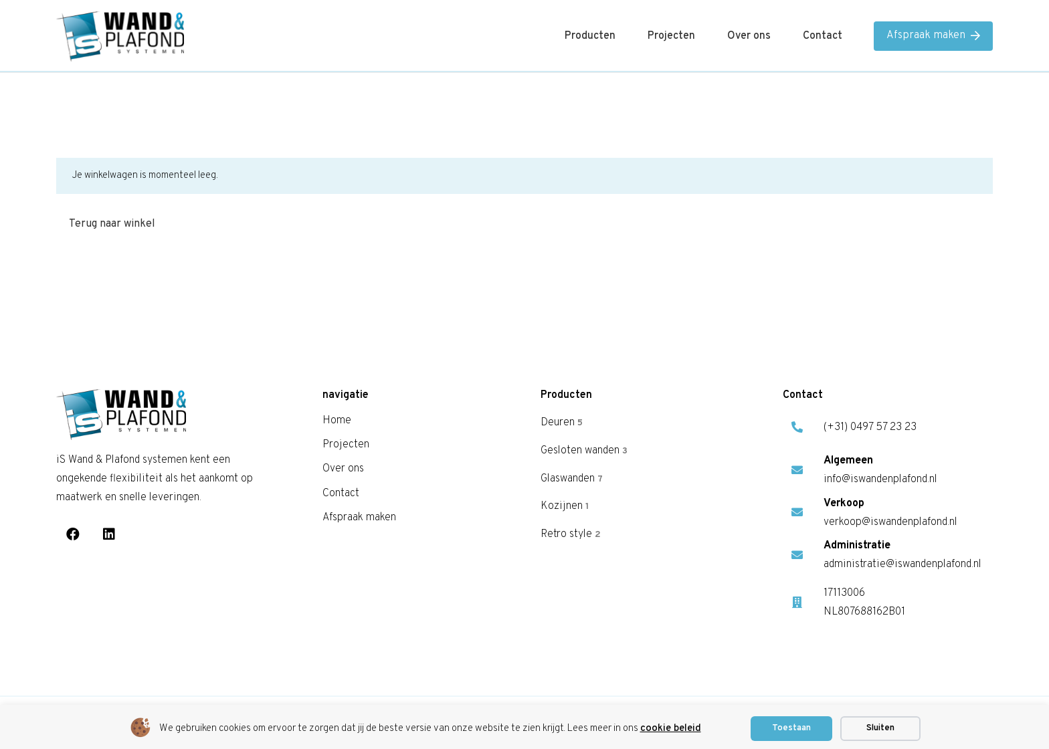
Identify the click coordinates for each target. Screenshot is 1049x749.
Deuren (562, 422)
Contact (340, 493)
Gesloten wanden (584, 450)
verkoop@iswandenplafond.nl (890, 522)
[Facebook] (73, 534)
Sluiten (880, 728)
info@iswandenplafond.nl (880, 479)
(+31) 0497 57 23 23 (870, 427)
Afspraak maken (359, 517)
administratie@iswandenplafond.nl (902, 564)
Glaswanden (572, 478)
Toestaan (791, 728)
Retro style (571, 534)
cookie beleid (670, 728)
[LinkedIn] (109, 534)
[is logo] (120, 36)
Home (336, 420)
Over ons (343, 468)
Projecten (345, 444)
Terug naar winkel (112, 224)
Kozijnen (565, 506)
